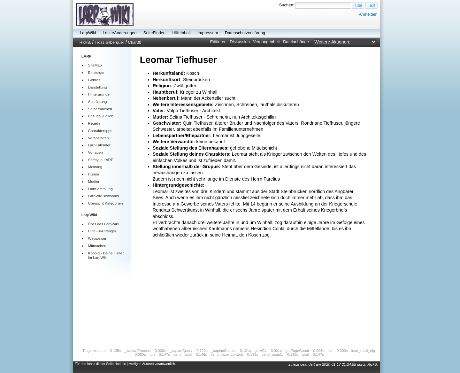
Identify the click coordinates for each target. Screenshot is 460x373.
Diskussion (240, 41)
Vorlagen (95, 152)
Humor (93, 174)
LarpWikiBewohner (103, 196)
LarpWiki (88, 32)
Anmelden (368, 14)
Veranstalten (98, 138)
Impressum (207, 32)
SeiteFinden (154, 32)
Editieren (218, 41)
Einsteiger (96, 72)
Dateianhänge (296, 41)
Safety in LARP (100, 160)
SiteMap (95, 65)
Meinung (95, 167)
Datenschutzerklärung (245, 32)
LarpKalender (99, 145)
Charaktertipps (100, 130)
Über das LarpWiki (103, 224)
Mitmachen (97, 246)
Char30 (135, 42)
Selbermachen (100, 109)
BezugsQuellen (100, 116)
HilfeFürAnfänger (102, 231)
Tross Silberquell (110, 42)
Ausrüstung (97, 101)
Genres (94, 80)
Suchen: (287, 5)
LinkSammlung (100, 189)
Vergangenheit (266, 41)
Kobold (94, 253)
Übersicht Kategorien (105, 203)
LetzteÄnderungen (120, 32)
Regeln (94, 123)
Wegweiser (97, 238)
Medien (94, 181)
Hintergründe (99, 94)
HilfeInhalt (181, 32)
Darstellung (97, 87)
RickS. (85, 42)
